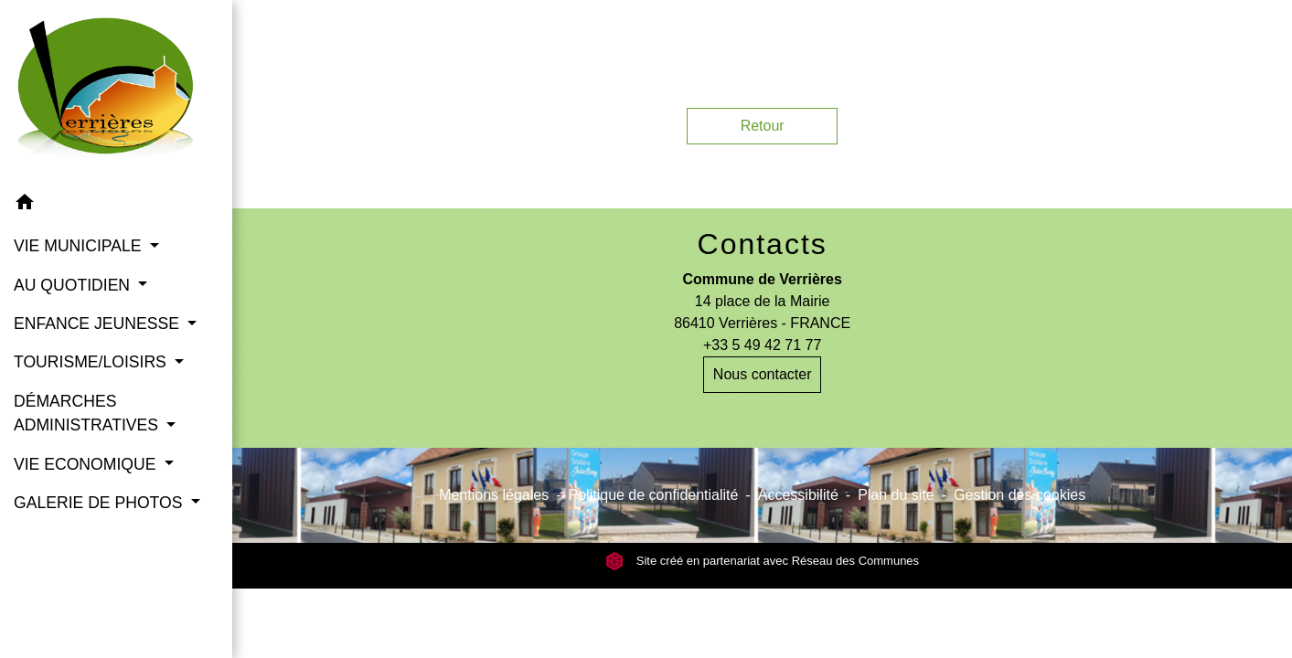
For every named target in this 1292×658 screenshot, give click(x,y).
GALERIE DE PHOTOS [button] (100, 503)
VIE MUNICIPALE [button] (79, 246)
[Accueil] (116, 91)
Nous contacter (762, 374)
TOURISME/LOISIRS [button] (92, 362)
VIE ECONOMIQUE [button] (87, 464)
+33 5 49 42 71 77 (762, 345)
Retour (763, 125)
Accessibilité (798, 495)
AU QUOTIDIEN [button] (74, 285)
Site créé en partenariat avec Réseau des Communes (762, 561)
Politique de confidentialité (654, 495)
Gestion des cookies (1019, 495)
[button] (116, 205)
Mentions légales (494, 495)
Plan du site (896, 495)
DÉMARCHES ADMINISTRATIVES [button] (88, 413)
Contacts (763, 244)
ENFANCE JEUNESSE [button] (99, 323)
